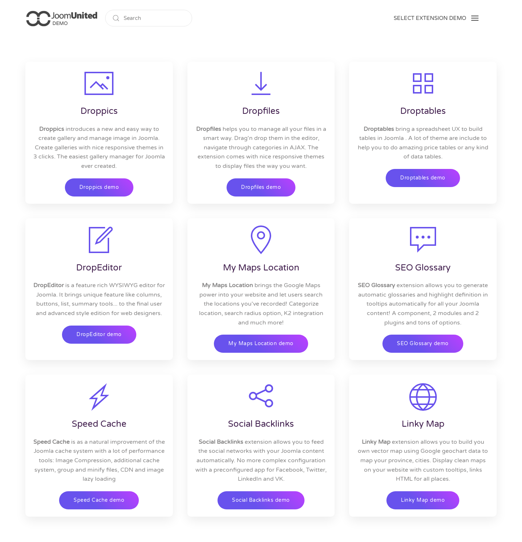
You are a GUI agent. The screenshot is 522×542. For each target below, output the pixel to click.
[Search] (148, 18)
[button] (436, 18)
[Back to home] (61, 18)
